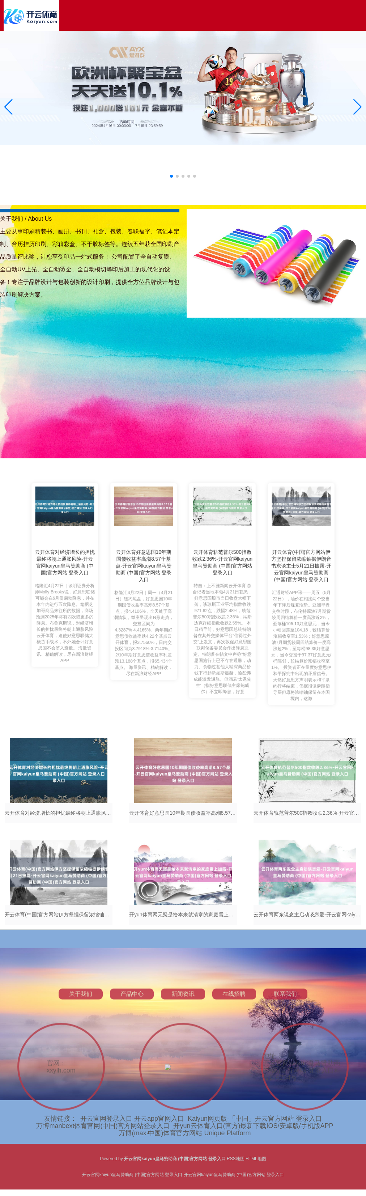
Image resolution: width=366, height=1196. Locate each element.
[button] (357, 107)
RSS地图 (235, 1158)
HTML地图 (256, 1158)
